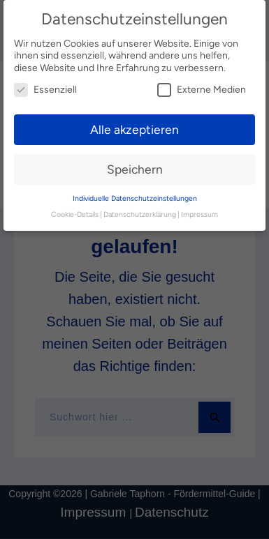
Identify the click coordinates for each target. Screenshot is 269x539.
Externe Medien (201, 89)
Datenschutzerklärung (139, 214)
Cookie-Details (75, 214)
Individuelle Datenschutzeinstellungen (135, 198)
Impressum (199, 214)
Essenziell (45, 89)
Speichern (135, 169)
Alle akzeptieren (134, 129)
